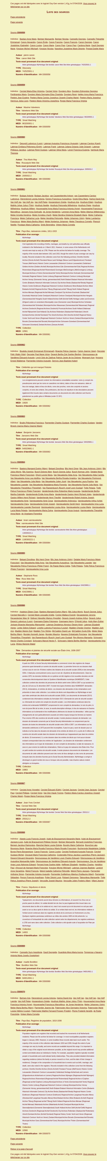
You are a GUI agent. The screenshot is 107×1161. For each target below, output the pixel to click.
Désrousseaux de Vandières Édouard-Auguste (56, 861)
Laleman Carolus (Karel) (89, 143)
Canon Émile (42, 42)
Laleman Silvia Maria (57, 150)
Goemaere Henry (66, 621)
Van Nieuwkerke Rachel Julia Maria (83, 485)
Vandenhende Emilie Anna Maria (40, 494)
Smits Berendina (48, 225)
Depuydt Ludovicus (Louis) (31, 143)
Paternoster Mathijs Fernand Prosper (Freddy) (51, 1011)
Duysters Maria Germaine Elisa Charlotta (45, 94)
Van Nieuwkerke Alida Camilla (91, 475)
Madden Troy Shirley (42, 631)
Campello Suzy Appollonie (31, 952)
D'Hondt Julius (81, 621)
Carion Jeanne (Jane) (87, 351)
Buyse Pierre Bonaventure (21, 852)
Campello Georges (78, 39)
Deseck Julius (95, 618)
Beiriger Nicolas (62, 39)
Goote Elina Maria (80, 199)
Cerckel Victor (52, 91)
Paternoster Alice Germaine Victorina (71, 1008)
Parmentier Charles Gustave (57, 423)
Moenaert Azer (88, 358)
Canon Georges (85, 42)
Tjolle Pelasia (89, 488)
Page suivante (16, 22)
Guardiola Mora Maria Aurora (70, 952)
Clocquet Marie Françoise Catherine (40, 855)
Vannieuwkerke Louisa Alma (53, 507)
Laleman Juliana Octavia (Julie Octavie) (74, 147)
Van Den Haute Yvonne (53, 793)
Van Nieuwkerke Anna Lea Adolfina (25, 478)
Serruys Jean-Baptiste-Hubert (65, 361)
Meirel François (32, 871)
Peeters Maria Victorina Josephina (44, 101)
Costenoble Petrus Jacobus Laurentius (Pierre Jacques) (81, 855)
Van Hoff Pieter (41, 202)
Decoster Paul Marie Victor (38, 354)
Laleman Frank (49, 147)
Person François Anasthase (32, 877)
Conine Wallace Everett (65, 615)
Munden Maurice (52, 634)
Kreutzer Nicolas (46, 49)
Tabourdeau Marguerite (90, 877)
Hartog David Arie (96, 199)
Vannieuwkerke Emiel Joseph (42, 504)
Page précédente (17, 17)
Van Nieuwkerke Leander (81, 563)
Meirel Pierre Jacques (80, 871)
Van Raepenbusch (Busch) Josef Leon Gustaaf (62, 488)
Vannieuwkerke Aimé (19, 501)
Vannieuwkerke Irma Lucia (92, 504)
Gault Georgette (50, 952)
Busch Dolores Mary (43, 472)
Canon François (70, 42)
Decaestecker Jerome (86, 615)
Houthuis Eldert (86, 202)
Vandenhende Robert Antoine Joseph (78, 497)
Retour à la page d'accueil (21, 1149)
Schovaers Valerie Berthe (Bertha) (72, 641)
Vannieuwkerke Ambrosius (65, 501)
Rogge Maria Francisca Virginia (73, 101)
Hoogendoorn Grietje (57, 202)
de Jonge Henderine (51, 212)
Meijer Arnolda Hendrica (20, 215)
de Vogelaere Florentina (31, 514)
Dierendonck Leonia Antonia (32, 199)
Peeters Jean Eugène (19, 98)
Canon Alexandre (28, 42)
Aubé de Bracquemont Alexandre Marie (63, 839)
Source (17, 32)
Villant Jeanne (98, 881)
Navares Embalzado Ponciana (74, 634)
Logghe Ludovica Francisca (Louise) (52, 628)
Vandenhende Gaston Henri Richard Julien (73, 494)
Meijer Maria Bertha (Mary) (32, 221)
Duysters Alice (64, 91)
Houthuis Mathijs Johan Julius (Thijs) (66, 1001)
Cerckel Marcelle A (18, 615)
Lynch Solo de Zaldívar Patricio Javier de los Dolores (58, 358)
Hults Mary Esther (95, 621)
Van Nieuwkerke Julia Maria (28, 481)
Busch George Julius (62, 472)
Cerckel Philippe (22, 793)
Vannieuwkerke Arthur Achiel (90, 501)
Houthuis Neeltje (42, 205)
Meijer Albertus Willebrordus (92, 212)
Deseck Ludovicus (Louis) (21, 621)
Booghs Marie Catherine (73, 845)
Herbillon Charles (86, 864)
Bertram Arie (25, 998)
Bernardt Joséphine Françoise (89, 842)
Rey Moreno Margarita (82, 637)
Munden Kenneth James (33, 634)
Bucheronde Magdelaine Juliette (91, 848)
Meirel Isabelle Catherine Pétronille (55, 871)
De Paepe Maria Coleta (60, 566)
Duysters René (70, 94)
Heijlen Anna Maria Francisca (90, 94)
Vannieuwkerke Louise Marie (78, 507)
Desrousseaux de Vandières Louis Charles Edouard (57, 858)
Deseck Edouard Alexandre (22, 858)
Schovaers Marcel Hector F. (44, 641)
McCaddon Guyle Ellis (81, 631)
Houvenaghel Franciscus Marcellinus (49, 1004)
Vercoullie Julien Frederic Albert (76, 881)
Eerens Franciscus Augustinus (59, 199)
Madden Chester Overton (80, 628)
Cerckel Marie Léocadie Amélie (41, 615)
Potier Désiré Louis (53, 877)
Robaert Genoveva (70, 877)
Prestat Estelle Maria (95, 49)
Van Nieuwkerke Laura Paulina (80, 481)
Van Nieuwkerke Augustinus (57, 563)
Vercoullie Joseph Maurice (51, 881)
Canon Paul (60, 45)
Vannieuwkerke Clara (19, 504)
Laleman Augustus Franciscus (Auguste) (61, 143)
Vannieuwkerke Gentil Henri (68, 504)
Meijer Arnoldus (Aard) (41, 215)
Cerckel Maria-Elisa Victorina (32, 91)
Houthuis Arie (73, 202)
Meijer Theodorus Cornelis (80, 221)
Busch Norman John (80, 472)
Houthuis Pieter (84, 205)
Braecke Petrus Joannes (66, 351)
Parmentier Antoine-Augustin (38, 361)
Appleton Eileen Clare (29, 612)
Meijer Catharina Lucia (29, 218)
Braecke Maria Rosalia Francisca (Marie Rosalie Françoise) (51, 848)
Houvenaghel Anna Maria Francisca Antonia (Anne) (58, 209)
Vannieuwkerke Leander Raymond (25, 507)
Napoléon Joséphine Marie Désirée (70, 49)
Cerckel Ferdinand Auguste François (77, 852)
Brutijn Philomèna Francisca (32, 423)
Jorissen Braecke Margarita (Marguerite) (27, 625)
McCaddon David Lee (61, 631)
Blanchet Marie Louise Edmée (49, 845)
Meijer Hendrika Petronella (51, 218)
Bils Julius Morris (75, 612)
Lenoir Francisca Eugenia (78, 150)
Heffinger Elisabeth (70, 864)
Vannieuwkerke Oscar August (66, 510)
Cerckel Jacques (70, 790)
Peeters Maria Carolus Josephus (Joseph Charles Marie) (54, 98)
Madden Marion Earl (23, 631)
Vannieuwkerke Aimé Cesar (41, 501)
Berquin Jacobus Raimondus (22, 845)
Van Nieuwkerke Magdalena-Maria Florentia (48, 485)
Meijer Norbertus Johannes (56, 221)
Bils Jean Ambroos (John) (90, 468)
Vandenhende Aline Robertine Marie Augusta (61, 491)
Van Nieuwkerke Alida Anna (65, 475)
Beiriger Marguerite (46, 39)
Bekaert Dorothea (56, 468)
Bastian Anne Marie (28, 39)
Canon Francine (56, 42)
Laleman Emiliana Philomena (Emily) (26, 147)
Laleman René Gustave (37, 150)
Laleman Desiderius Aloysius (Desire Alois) (64, 625)
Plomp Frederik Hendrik (82, 1011)
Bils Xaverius (28, 472)
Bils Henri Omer (71, 468)
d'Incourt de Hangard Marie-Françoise (31, 868)
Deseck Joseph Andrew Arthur (75, 618)
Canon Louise (36, 45)
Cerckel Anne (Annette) (30, 790)
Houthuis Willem (28, 209)
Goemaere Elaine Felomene (46, 621)
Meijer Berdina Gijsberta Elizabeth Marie (70, 215)
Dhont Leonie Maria (44, 475)
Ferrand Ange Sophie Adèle (48, 864)
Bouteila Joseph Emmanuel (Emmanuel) (37, 351)
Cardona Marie (84, 45)
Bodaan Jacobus (41, 196)
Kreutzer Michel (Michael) (27, 49)
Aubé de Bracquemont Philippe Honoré (40, 842)
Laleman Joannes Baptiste (83, 868)
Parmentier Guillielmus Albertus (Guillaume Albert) (72, 874)
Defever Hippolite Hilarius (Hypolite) (45, 618)
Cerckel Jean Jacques (87, 790)
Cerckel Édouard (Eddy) (51, 790)
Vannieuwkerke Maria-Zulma (41, 510)
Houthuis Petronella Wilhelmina (63, 205)
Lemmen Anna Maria (70, 212)
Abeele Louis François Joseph (33, 839)
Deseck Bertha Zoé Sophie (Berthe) (66, 354)
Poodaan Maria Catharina (29, 225)
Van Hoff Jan (15, 202)
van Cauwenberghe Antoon (61, 196)
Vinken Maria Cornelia (65, 225)
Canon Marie (48, 45)
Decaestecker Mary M (19, 618)
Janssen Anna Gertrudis (31, 212)
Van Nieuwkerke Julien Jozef (54, 481)
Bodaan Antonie (26, 196)
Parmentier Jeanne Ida (44, 1008)
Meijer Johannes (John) (74, 218)
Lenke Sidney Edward (26, 628)
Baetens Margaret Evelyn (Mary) (34, 468)
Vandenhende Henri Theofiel (48, 497)
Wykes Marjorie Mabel (25, 644)
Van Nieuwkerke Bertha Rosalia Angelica (59, 478)
